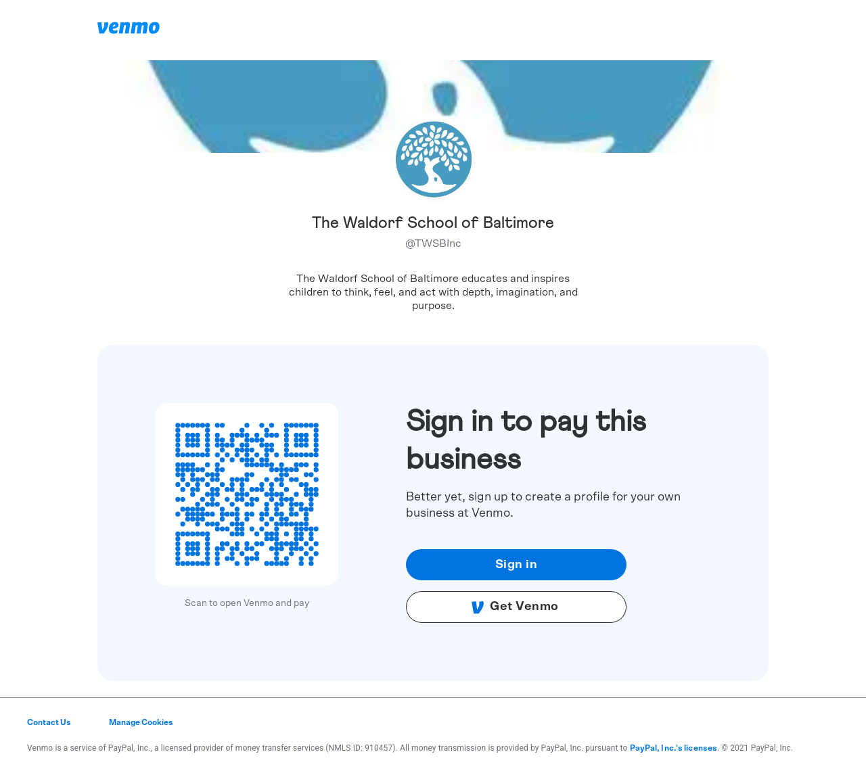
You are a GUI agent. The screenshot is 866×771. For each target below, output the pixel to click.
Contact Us (49, 722)
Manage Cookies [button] (141, 722)
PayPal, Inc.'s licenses (674, 748)
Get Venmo (515, 607)
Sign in (516, 565)
